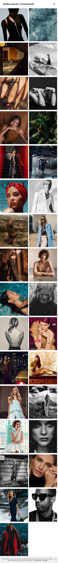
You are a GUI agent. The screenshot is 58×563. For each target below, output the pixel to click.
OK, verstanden (37, 560)
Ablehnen (45, 560)
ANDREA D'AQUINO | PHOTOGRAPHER (18, 4)
